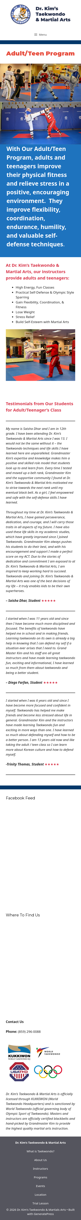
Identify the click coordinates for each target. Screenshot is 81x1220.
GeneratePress (44, 1214)
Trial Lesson (41, 1203)
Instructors (40, 1168)
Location (40, 1194)
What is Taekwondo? (40, 1151)
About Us (40, 1160)
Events (40, 1186)
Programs (40, 1177)
